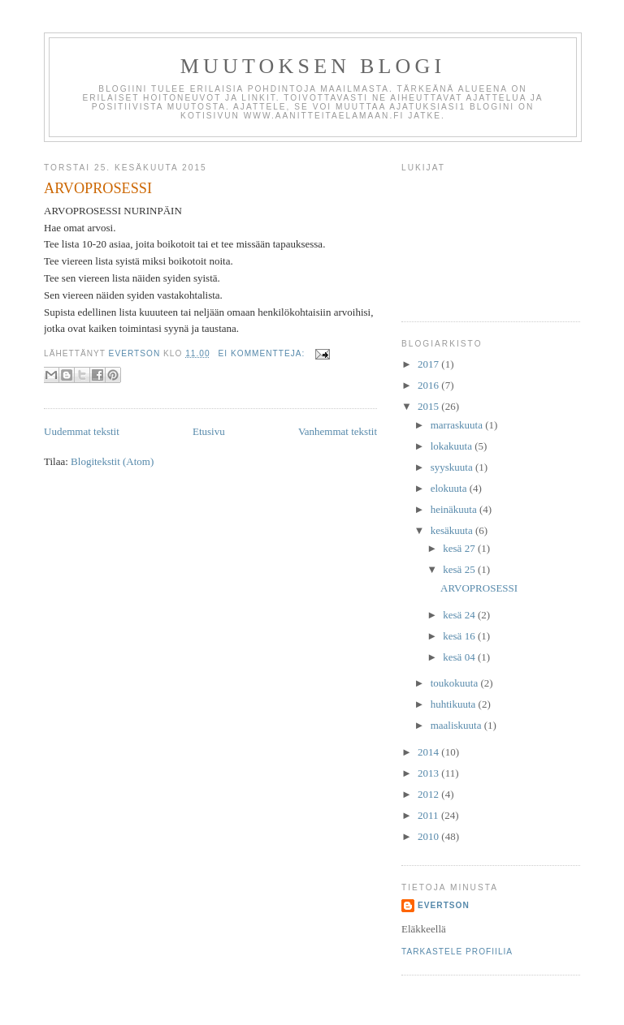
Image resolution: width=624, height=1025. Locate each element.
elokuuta (450, 488)
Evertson (444, 905)
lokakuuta (453, 446)
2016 (429, 385)
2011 (429, 815)
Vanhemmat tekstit (337, 431)
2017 (429, 364)
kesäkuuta (453, 530)
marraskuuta (458, 425)
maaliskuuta (457, 725)
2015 (429, 406)
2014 (429, 752)
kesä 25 (460, 569)
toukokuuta (456, 683)
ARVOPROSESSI (98, 188)
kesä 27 (460, 548)
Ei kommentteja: (264, 353)
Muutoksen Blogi (313, 66)
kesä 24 (460, 615)
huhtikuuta (455, 704)
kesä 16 (460, 636)
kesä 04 (460, 657)
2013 (429, 773)
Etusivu (209, 431)
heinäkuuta (455, 509)
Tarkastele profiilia (457, 951)
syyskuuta (453, 467)
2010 (429, 836)
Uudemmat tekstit (81, 431)
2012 (429, 794)
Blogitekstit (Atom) (112, 461)
